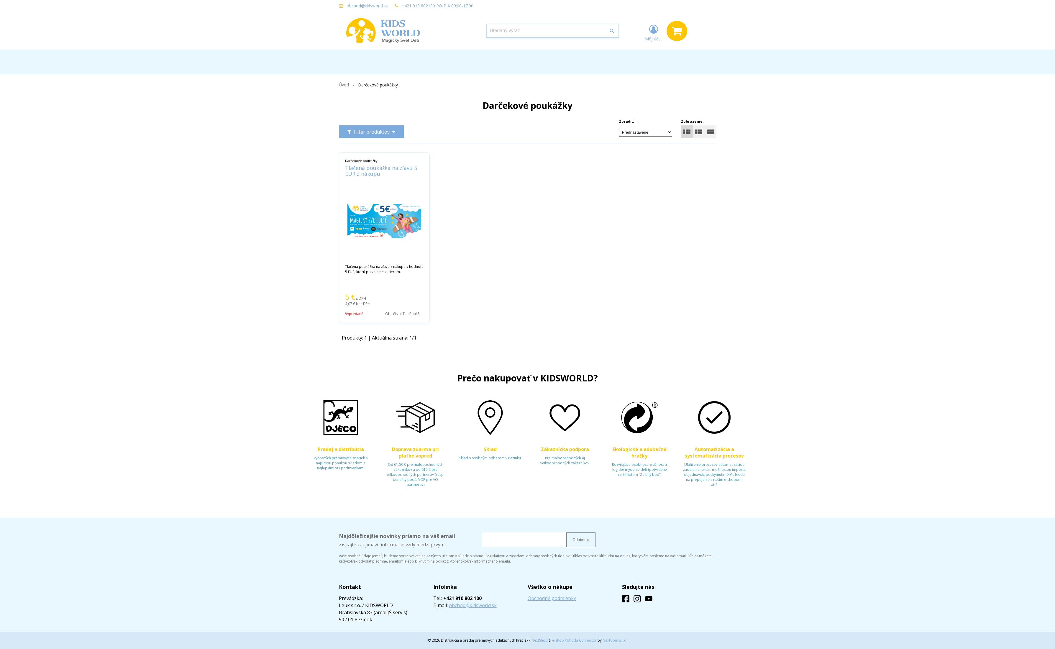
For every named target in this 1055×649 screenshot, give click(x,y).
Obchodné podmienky (552, 598)
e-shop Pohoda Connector (574, 640)
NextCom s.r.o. (615, 640)
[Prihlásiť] (653, 32)
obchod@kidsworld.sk (367, 6)
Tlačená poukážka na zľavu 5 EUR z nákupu (381, 170)
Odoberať (580, 539)
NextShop (539, 640)
